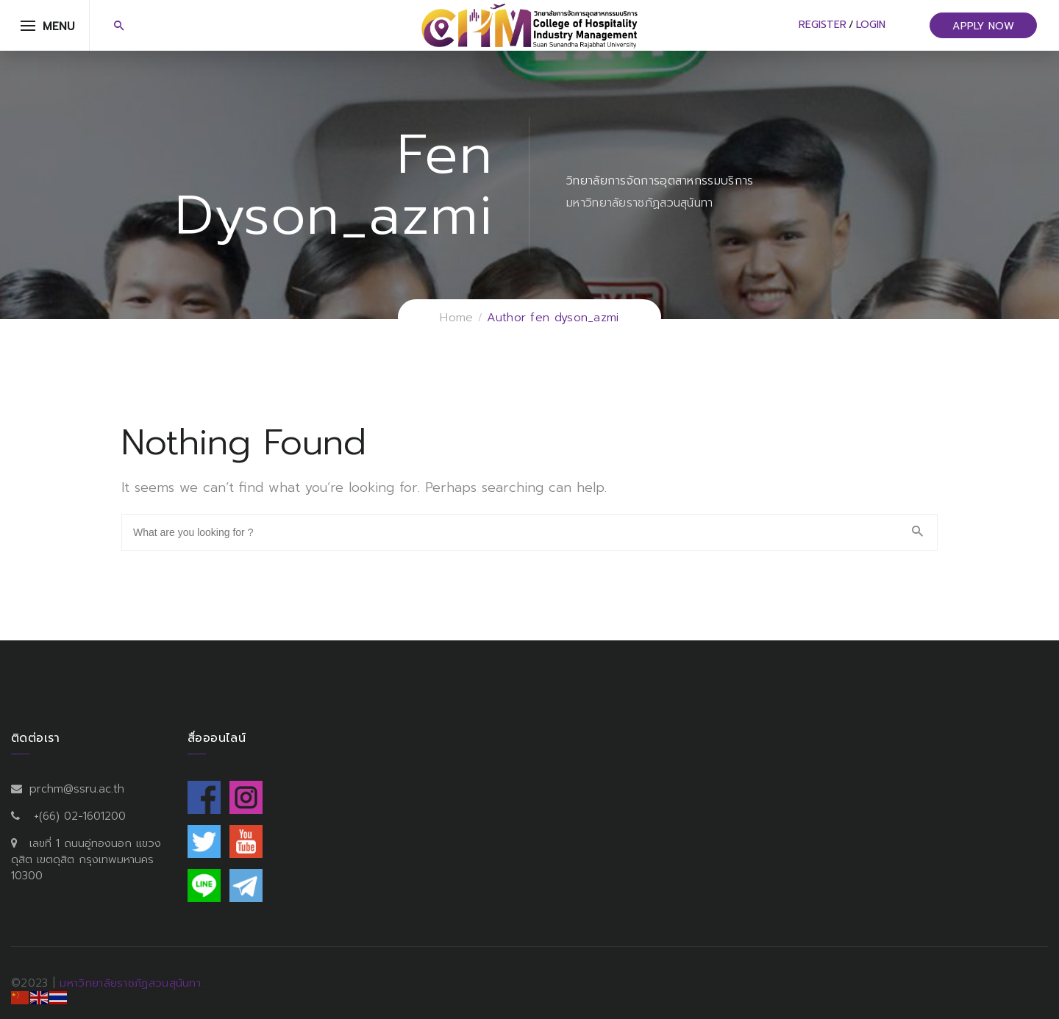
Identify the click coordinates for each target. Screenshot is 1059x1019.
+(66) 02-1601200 (80, 816)
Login (870, 24)
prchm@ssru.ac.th (76, 789)
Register (822, 24)
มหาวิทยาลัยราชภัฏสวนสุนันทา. (131, 983)
